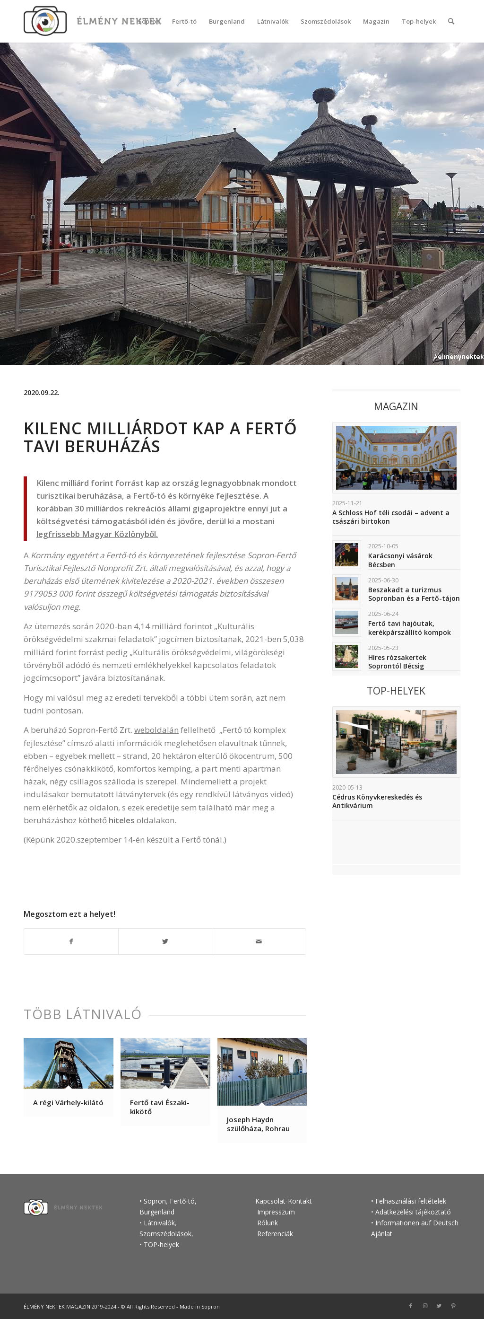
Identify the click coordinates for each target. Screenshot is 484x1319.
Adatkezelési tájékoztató (413, 1211)
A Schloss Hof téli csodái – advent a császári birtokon (390, 517)
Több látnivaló (83, 1014)
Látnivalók (159, 1222)
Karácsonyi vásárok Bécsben (400, 560)
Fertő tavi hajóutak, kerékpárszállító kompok (409, 627)
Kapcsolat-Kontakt (283, 1200)
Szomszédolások (165, 1233)
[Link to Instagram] (425, 1306)
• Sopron (152, 1200)
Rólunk (267, 1222)
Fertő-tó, (183, 1200)
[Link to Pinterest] (453, 1306)
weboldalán (156, 729)
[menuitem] (149, 21)
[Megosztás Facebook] (71, 941)
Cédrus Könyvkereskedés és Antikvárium (377, 801)
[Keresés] (451, 21)
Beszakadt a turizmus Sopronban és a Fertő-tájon (414, 594)
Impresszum (275, 1211)
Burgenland (156, 1211)
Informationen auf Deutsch (416, 1222)
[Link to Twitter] (439, 1306)
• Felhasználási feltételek (408, 1200)
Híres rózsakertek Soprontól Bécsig (397, 661)
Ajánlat (381, 1233)
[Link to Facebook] (411, 1306)
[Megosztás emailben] (259, 941)
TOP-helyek (161, 1244)
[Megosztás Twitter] (165, 941)
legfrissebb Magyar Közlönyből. (97, 533)
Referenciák (275, 1233)
